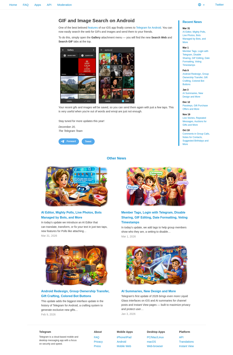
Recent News (192, 22)
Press (97, 346)
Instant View (186, 346)
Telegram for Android (148, 27)
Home (13, 4)
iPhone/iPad (124, 337)
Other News (116, 158)
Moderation (64, 4)
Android (121, 341)
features (93, 27)
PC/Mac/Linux (155, 337)
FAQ (26, 4)
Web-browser (155, 346)
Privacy (98, 341)
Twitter (217, 4)
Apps (37, 4)
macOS (151, 341)
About (98, 331)
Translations (186, 341)
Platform (184, 331)
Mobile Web (124, 346)
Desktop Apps (156, 331)
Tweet (88, 141)
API (49, 4)
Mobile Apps (125, 331)
